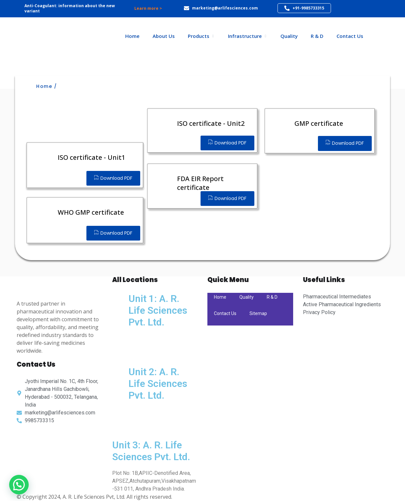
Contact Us (350, 36)
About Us (164, 36)
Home (132, 36)
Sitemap (258, 313)
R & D (317, 36)
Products (198, 36)
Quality (289, 36)
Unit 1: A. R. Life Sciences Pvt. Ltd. (157, 310)
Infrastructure (245, 36)
